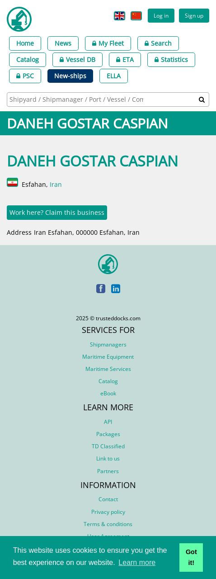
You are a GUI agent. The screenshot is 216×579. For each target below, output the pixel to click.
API (108, 422)
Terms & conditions (108, 524)
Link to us (108, 458)
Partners (108, 471)
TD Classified (108, 446)
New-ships (70, 75)
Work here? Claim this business (56, 212)
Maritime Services (108, 369)
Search (158, 43)
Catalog (27, 59)
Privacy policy (108, 512)
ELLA (114, 75)
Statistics (171, 59)
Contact (108, 499)
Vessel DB (77, 59)
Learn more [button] (136, 562)
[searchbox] (77, 99)
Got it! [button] (191, 557)
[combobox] (108, 99)
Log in (161, 15)
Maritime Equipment (108, 357)
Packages (108, 434)
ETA (125, 59)
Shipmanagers (108, 344)
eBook (108, 393)
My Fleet (108, 43)
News (63, 43)
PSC (25, 75)
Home (25, 43)
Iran (56, 184)
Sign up (194, 15)
